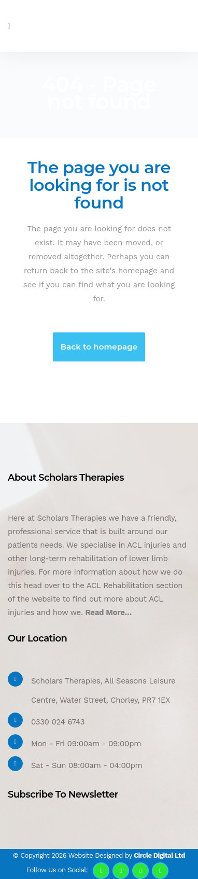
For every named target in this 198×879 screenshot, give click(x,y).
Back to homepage (99, 347)
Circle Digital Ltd (159, 855)
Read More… (108, 612)
